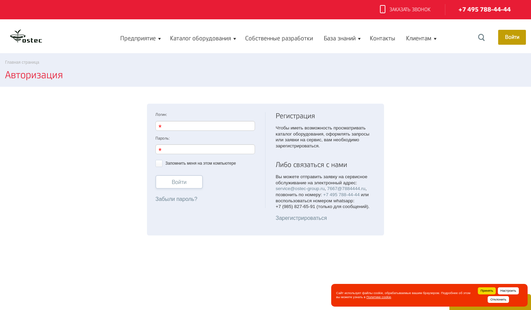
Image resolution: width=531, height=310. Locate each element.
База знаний (340, 38)
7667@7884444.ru (346, 188)
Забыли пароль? (176, 199)
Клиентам (418, 38)
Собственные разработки (279, 38)
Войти (179, 182)
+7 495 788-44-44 (485, 9)
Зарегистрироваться (301, 218)
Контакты (382, 38)
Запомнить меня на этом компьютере (195, 162)
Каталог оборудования (200, 38)
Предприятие (138, 38)
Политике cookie (378, 297)
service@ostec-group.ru (300, 188)
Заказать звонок (405, 9)
